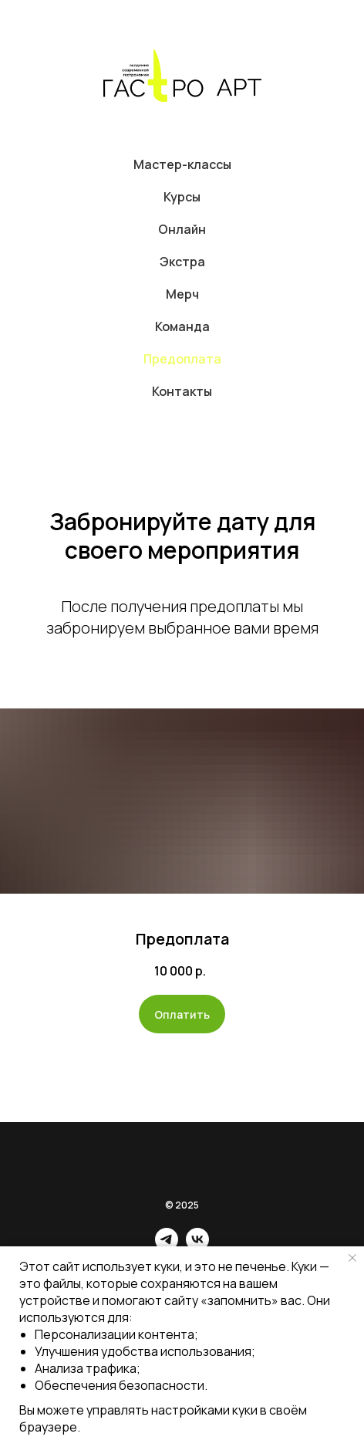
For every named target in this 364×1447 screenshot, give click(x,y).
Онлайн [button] (182, 229)
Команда (182, 326)
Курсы (182, 196)
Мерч (182, 294)
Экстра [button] (182, 261)
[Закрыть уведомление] (352, 1258)
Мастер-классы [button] (182, 164)
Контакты (182, 391)
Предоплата (182, 358)
